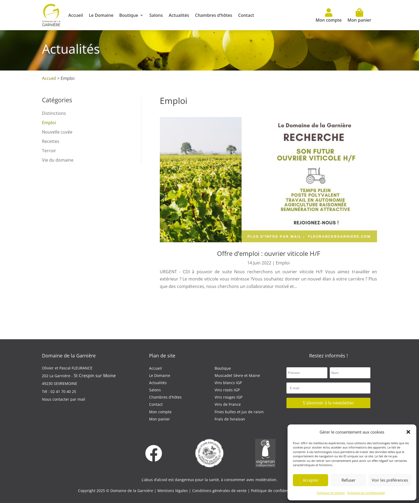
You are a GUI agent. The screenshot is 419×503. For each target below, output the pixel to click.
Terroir (49, 151)
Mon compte (329, 15)
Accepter (311, 480)
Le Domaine (101, 15)
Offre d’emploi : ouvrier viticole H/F (268, 253)
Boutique (128, 15)
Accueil (75, 15)
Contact (246, 15)
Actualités (179, 15)
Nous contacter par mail (63, 399)
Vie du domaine (57, 160)
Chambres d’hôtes (213, 15)
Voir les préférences (390, 480)
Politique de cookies (331, 493)
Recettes (50, 141)
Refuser (348, 480)
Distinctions (54, 113)
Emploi (49, 123)
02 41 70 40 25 (63, 391)
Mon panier (359, 15)
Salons (156, 15)
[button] (408, 432)
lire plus (169, 293)
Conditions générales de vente (220, 490)
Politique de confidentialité (366, 493)
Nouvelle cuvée (57, 132)
